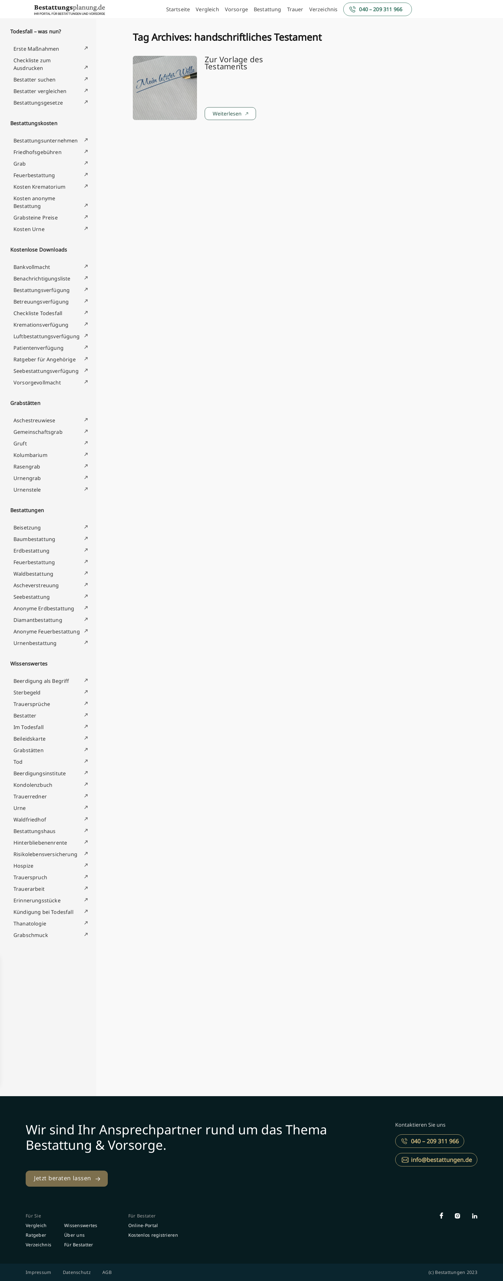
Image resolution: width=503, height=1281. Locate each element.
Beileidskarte (29, 738)
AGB (107, 1272)
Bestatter (24, 715)
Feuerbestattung (34, 175)
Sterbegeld (27, 692)
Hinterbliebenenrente (40, 842)
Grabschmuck (30, 935)
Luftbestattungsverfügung (46, 336)
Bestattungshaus (34, 831)
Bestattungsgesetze (38, 102)
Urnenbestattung (34, 643)
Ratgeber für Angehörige (44, 359)
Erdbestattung (31, 550)
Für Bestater (142, 1216)
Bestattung (267, 9)
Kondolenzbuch (32, 784)
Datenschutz (77, 1272)
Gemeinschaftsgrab (38, 431)
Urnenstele (27, 489)
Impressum (38, 1272)
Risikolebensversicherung (45, 854)
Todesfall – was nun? (35, 31)
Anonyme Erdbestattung (43, 608)
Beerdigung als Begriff (41, 680)
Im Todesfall (28, 727)
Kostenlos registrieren (153, 1235)
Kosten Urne (29, 229)
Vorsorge (236, 9)
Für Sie (33, 1216)
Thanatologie (29, 923)
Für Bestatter (78, 1245)
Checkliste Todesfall (37, 313)
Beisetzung (27, 527)
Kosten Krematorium (39, 186)
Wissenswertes (28, 663)
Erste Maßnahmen (36, 48)
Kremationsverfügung (40, 324)
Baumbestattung (34, 539)
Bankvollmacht (31, 267)
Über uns (74, 1235)
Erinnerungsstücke (37, 900)
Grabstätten (25, 403)
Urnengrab (27, 478)
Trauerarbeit (29, 888)
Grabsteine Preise (35, 217)
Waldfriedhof (29, 819)
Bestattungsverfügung (41, 290)
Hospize (23, 865)
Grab (19, 163)
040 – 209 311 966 (380, 9)
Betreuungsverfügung (41, 301)
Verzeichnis (323, 9)
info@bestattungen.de (441, 1160)
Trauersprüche (31, 704)
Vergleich (207, 9)
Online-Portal (143, 1225)
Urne (19, 808)
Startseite (178, 9)
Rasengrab (26, 466)
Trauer (295, 9)
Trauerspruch (30, 877)
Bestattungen (27, 510)
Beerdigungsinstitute (39, 773)
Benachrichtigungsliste (42, 278)
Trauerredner (30, 796)
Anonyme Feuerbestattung (46, 631)
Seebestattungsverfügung (46, 370)
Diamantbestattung (37, 619)
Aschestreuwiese (34, 420)
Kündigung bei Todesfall (43, 912)
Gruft (20, 443)
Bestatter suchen (34, 79)
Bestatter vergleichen (39, 91)
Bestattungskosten (33, 123)
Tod (17, 761)
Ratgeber (36, 1235)
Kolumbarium (30, 455)
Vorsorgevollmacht (37, 382)
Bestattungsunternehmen (45, 140)
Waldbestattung (33, 573)
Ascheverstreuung (36, 585)
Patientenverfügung (38, 347)
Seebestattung (31, 596)
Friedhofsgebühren (37, 152)
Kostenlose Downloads (38, 249)
